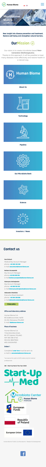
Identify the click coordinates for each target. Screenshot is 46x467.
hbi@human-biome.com (17, 323)
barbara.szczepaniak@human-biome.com (21, 278)
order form (16, 351)
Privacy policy (11, 304)
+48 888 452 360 (15, 264)
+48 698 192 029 (15, 286)
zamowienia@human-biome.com (21, 353)
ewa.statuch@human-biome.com (19, 267)
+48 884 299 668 (15, 298)
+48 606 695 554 (14, 275)
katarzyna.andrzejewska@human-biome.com (22, 289)
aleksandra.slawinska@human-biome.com (21, 300)
